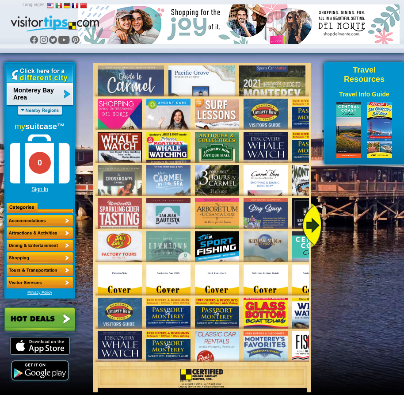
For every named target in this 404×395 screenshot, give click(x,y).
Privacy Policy (39, 292)
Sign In (39, 189)
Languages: (34, 4)
